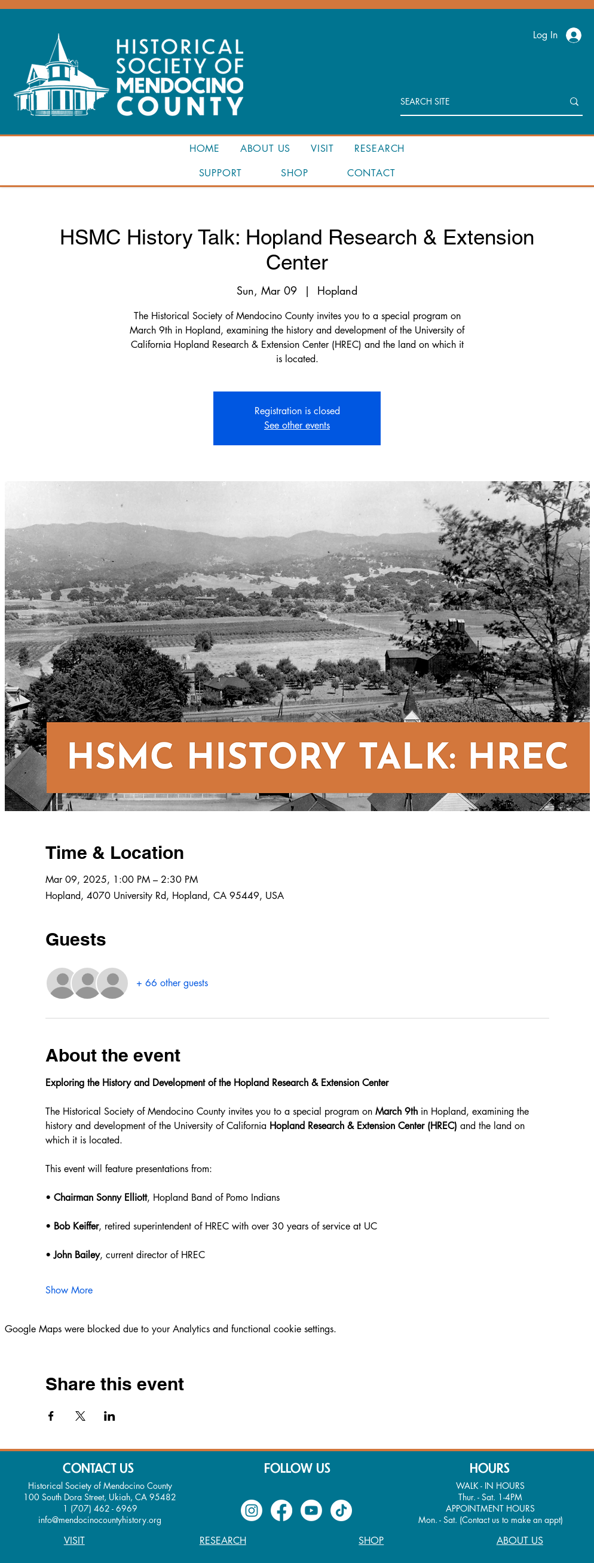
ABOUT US (520, 1540)
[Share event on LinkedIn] (109, 1416)
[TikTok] (341, 1510)
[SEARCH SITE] (472, 101)
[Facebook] (281, 1510)
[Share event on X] (80, 1416)
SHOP (371, 1540)
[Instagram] (251, 1510)
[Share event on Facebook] (51, 1416)
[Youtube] (311, 1510)
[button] (265, 148)
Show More (69, 1290)
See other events (297, 425)
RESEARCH (223, 1540)
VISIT (74, 1540)
